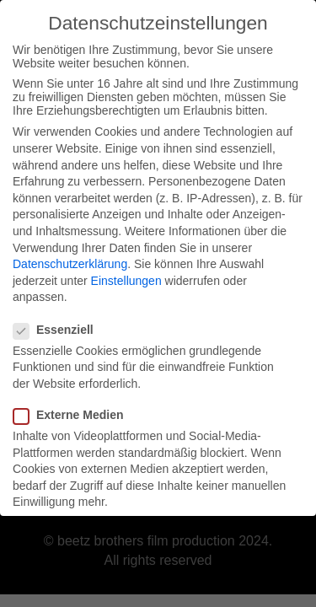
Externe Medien (73, 409)
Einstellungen (126, 275)
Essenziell (58, 323)
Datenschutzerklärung (70, 259)
